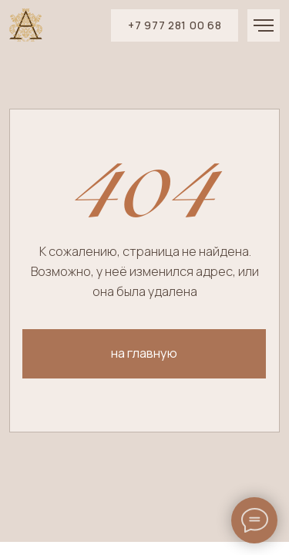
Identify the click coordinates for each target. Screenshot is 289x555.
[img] (25, 25)
